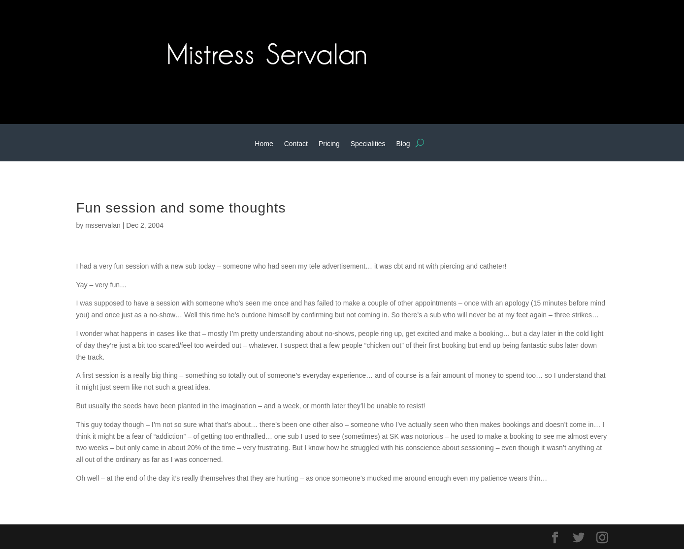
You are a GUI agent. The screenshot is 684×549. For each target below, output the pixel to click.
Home (264, 144)
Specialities (368, 144)
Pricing (329, 144)
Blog (403, 144)
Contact (296, 144)
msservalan (103, 225)
